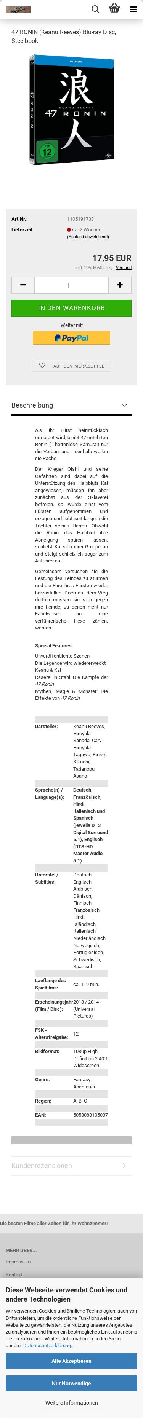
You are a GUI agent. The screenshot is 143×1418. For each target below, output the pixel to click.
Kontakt (14, 1275)
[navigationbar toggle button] (133, 9)
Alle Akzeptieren (71, 1361)
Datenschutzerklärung (47, 1345)
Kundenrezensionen (41, 1165)
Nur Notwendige (71, 1383)
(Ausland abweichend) (88, 236)
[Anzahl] (71, 285)
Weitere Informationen (71, 1403)
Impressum (18, 1262)
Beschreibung (32, 405)
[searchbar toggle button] (95, 9)
